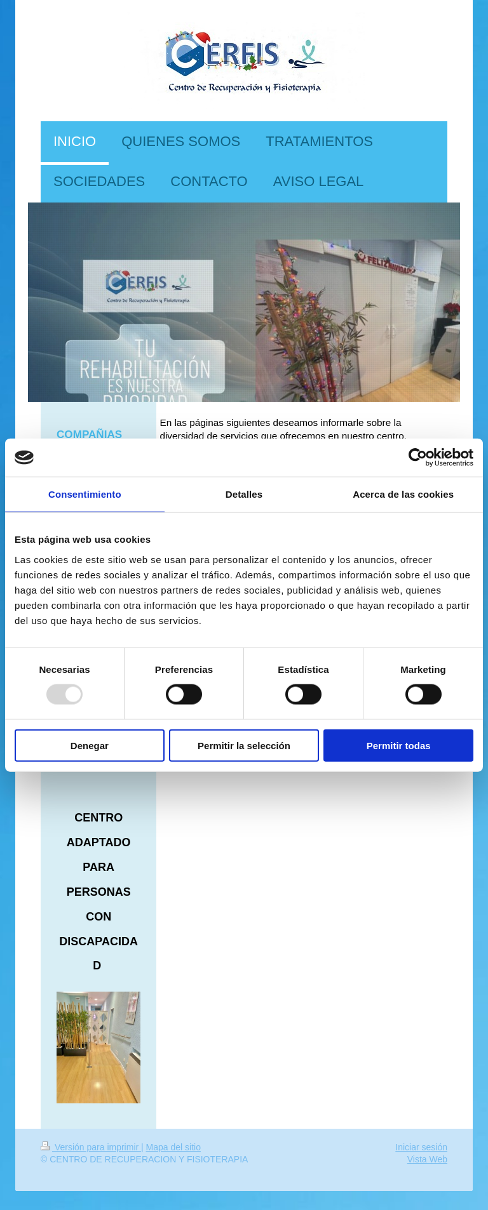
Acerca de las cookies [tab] (403, 494)
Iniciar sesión (421, 1147)
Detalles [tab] (244, 494)
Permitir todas (399, 745)
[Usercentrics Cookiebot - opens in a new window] (417, 457)
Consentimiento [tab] (84, 494)
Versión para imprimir (91, 1147)
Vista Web (427, 1159)
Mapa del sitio (173, 1147)
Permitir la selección (244, 745)
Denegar (90, 745)
